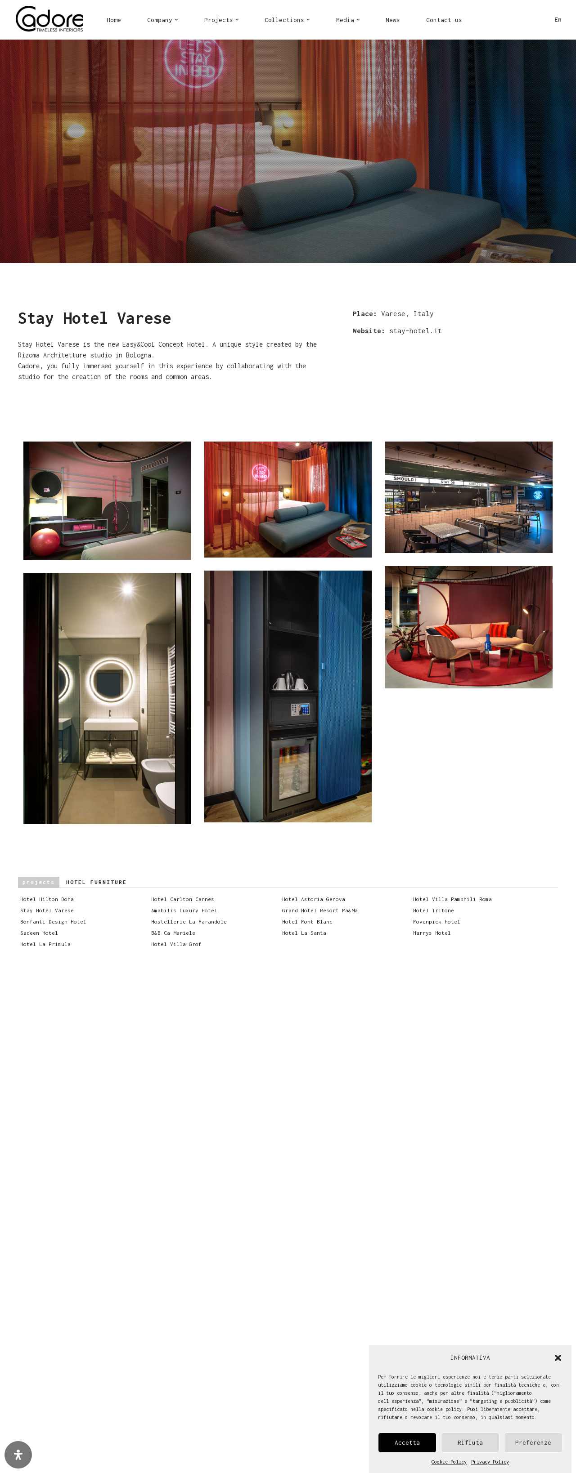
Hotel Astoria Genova (317, 899)
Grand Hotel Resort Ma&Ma (324, 910)
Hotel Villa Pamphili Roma (456, 899)
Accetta (407, 1442)
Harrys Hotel (436, 933)
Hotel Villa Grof (180, 944)
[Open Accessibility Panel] (18, 1455)
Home (114, 19)
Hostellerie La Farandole (193, 921)
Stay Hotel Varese (51, 910)
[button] (558, 1357)
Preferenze (533, 1442)
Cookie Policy (449, 1461)
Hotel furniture (72, 882)
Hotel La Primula (49, 944)
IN (506, 22)
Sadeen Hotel (43, 933)
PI (520, 22)
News (393, 19)
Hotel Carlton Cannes (186, 899)
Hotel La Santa (308, 933)
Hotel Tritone (437, 910)
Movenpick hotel (440, 921)
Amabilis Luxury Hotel (188, 910)
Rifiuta (470, 1442)
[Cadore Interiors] (49, 20)
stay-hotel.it (415, 330)
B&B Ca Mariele (177, 933)
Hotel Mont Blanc (311, 921)
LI (535, 22)
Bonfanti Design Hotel (57, 921)
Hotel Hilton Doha (51, 899)
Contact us (444, 19)
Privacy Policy (490, 1461)
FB (491, 22)
